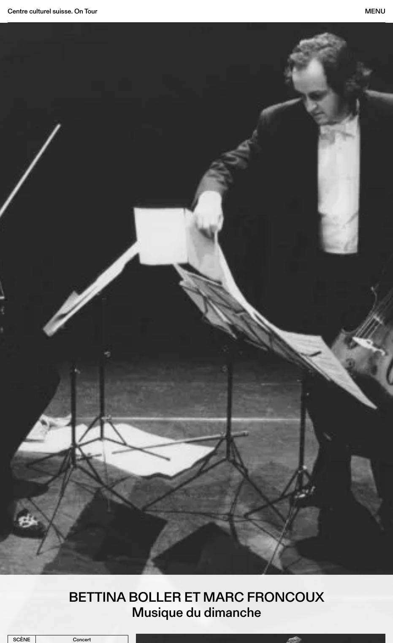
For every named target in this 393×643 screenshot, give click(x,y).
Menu (375, 11)
